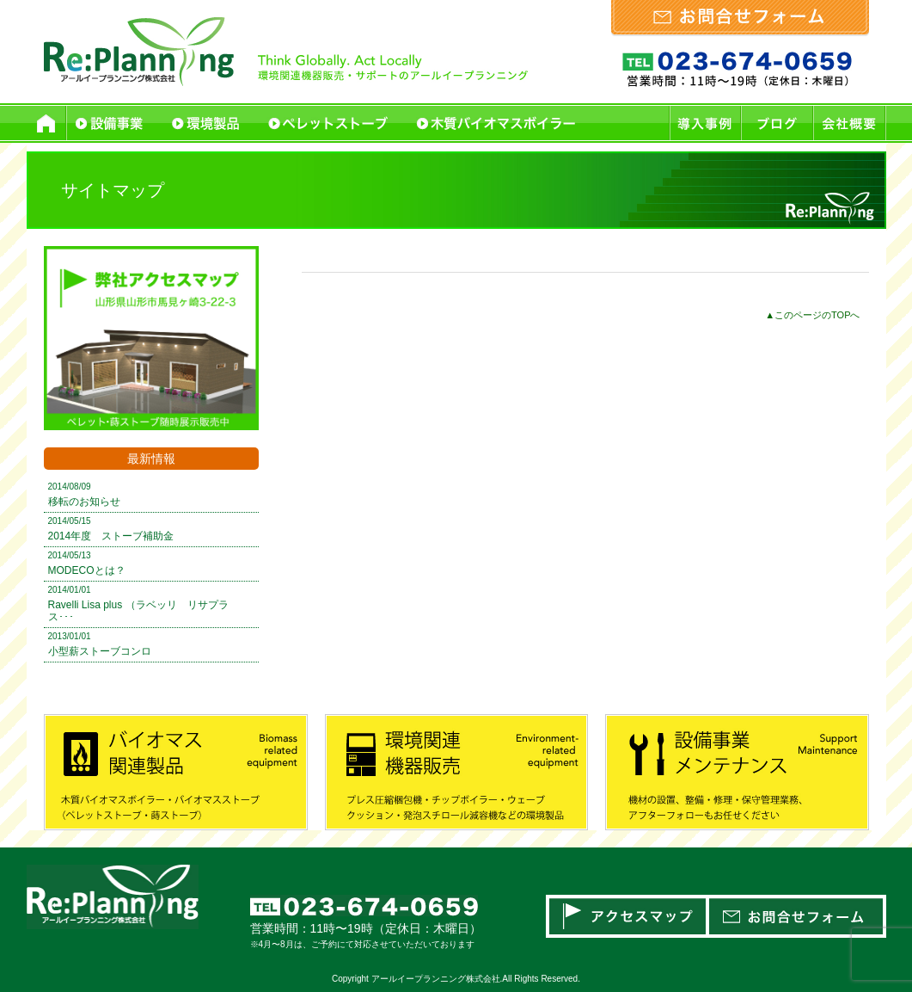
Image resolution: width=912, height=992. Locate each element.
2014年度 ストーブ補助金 (111, 536)
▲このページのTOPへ (812, 315)
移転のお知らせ (84, 502)
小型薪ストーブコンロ (99, 651)
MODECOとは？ (86, 570)
